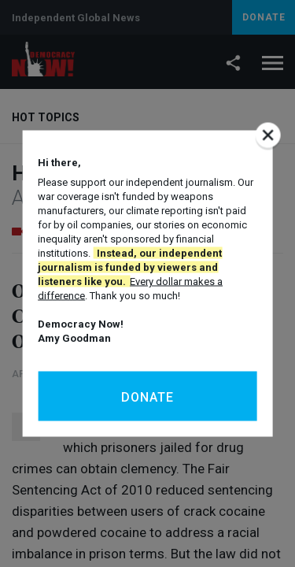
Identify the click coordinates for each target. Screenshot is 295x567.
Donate (147, 397)
